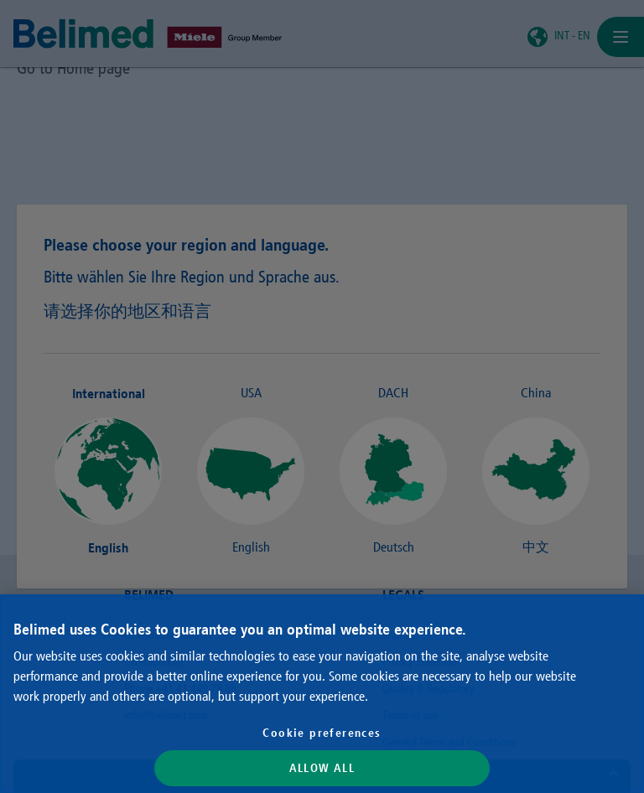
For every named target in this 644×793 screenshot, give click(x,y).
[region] (322, 693)
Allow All (322, 767)
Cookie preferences (321, 732)
